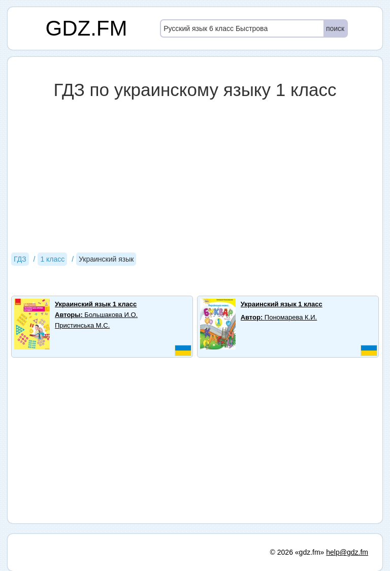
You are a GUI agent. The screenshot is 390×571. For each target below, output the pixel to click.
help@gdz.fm (347, 552)
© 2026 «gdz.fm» (297, 552)
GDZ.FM (86, 28)
